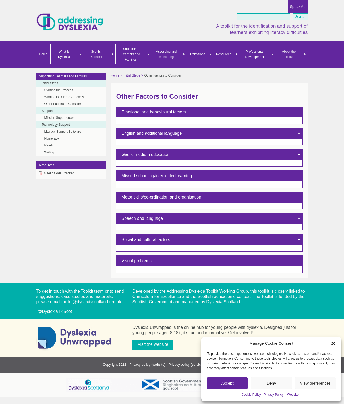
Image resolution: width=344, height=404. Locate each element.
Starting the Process (58, 90)
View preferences (315, 383)
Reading (50, 145)
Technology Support (56, 125)
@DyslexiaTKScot (54, 311)
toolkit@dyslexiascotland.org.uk (91, 302)
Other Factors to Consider (62, 104)
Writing (49, 152)
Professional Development (254, 54)
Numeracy (51, 138)
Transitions (197, 54)
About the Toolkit (289, 54)
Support (47, 111)
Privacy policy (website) (147, 365)
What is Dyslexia (64, 54)
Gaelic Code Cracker (59, 173)
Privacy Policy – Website (281, 395)
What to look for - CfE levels (64, 97)
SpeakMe (297, 7)
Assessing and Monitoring (166, 54)
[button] (333, 343)
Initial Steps (50, 83)
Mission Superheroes (59, 118)
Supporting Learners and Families (130, 54)
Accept (227, 383)
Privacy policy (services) (186, 365)
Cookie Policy (251, 395)
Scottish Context (96, 54)
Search (300, 17)
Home (43, 54)
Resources (223, 54)
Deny (271, 383)
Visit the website (153, 344)
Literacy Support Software (62, 131)
